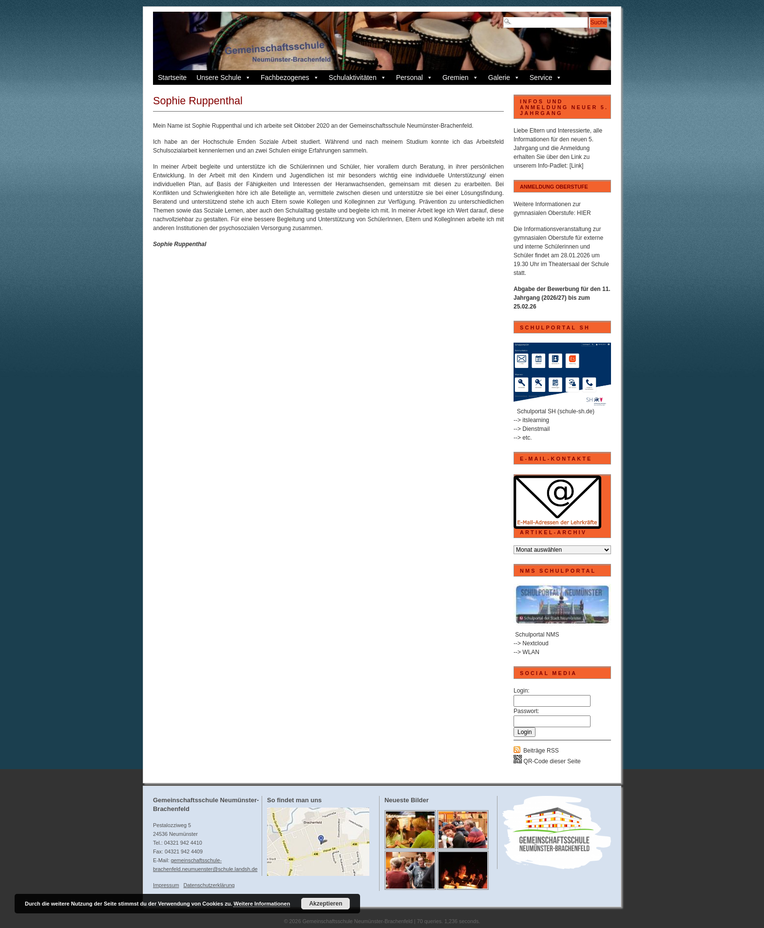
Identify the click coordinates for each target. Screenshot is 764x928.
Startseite (172, 77)
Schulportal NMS (537, 634)
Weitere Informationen (261, 904)
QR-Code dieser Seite (547, 761)
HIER (584, 213)
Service (546, 77)
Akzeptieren (325, 903)
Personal (414, 77)
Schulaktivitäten (357, 77)
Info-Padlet (552, 165)
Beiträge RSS (541, 750)
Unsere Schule (223, 77)
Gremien (460, 77)
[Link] (577, 165)
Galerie (504, 77)
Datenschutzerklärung (208, 885)
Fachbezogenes (290, 77)
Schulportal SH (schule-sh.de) (555, 411)
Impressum (166, 885)
